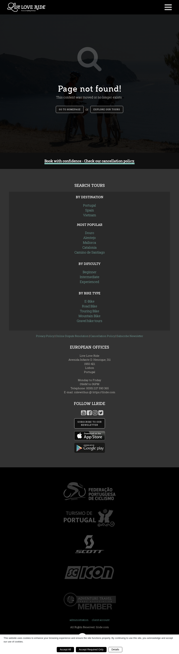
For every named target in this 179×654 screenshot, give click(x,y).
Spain (89, 210)
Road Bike (89, 306)
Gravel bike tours (89, 321)
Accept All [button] (65, 649)
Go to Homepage (70, 109)
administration (79, 620)
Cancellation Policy (102, 336)
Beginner (89, 272)
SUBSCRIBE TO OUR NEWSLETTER (89, 423)
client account (100, 620)
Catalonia (89, 247)
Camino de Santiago (89, 252)
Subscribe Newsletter (130, 336)
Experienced (89, 282)
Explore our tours (106, 109)
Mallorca (89, 242)
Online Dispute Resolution (72, 336)
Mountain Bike (89, 316)
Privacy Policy (45, 336)
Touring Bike (89, 311)
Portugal (89, 205)
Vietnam (89, 215)
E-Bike (89, 301)
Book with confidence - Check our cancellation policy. (89, 161)
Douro (89, 233)
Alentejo (89, 237)
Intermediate (89, 277)
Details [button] (115, 649)
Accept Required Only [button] (91, 649)
